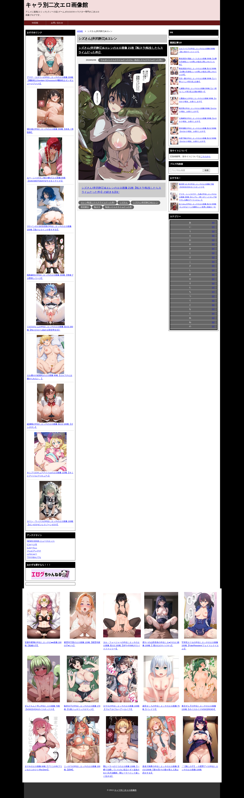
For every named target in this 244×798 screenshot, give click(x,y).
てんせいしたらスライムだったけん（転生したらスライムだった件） (132, 60)
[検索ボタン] (206, 170)
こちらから (205, 156)
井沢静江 (85, 207)
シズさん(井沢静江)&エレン (145, 202)
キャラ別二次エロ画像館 (57, 5)
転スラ (97, 207)
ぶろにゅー (32, 554)
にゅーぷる (32, 544)
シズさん (124, 202)
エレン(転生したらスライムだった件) (98, 202)
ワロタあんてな (34, 557)
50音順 (35, 23)
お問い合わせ (57, 23)
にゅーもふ (32, 547)
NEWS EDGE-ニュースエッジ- (41, 541)
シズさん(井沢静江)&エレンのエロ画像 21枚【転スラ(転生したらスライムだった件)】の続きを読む (121, 190)
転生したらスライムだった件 (118, 207)
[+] (213, 222)
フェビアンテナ (34, 551)
